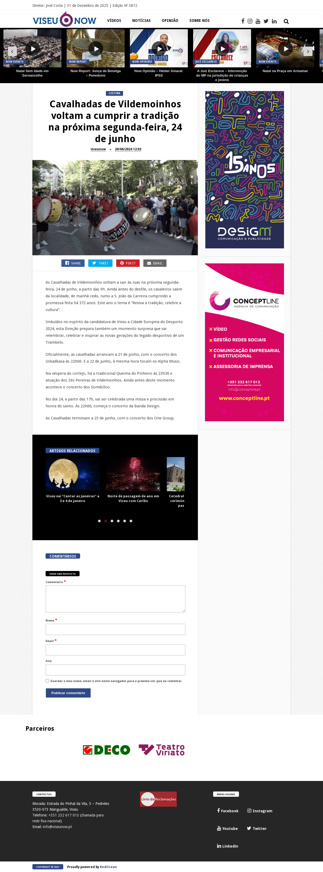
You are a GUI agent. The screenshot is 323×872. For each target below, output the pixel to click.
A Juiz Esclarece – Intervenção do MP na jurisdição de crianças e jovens (222, 75)
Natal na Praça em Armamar (285, 71)
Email (51, 640)
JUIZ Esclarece (206, 61)
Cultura (114, 93)
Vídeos (114, 20)
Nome (51, 620)
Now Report (78, 61)
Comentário (56, 581)
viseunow (98, 149)
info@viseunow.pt (57, 827)
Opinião (170, 20)
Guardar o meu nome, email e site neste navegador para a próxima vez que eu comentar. (116, 681)
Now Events (14, 61)
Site (49, 661)
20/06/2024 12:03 (128, 149)
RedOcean (108, 867)
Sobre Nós (199, 20)
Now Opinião (142, 61)
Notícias (141, 20)
